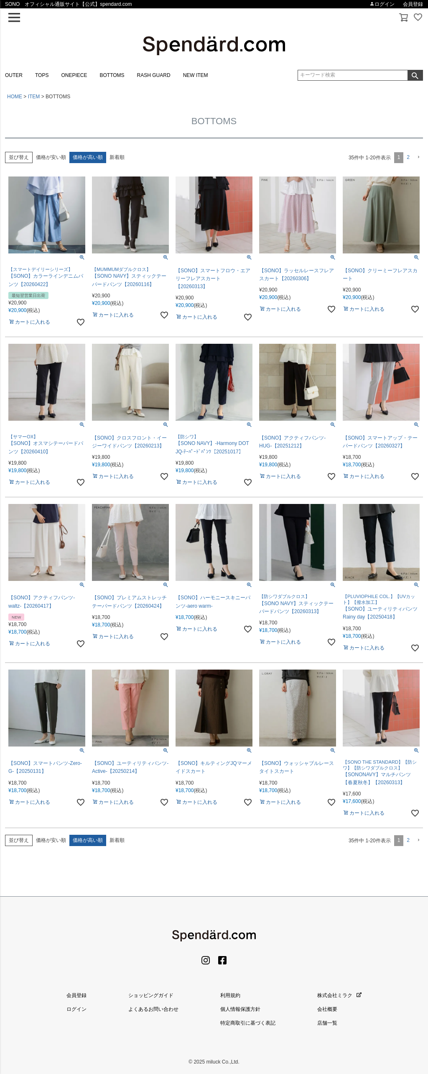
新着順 (117, 157)
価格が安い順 (51, 157)
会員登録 (413, 4)
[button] (418, 157)
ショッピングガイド (150, 995)
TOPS (41, 75)
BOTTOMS (111, 75)
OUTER (14, 75)
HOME (14, 97)
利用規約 (230, 995)
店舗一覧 (327, 1023)
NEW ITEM (195, 75)
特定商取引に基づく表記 (247, 1023)
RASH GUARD (154, 75)
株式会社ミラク (339, 995)
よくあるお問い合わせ (153, 1009)
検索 (415, 75)
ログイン (382, 4)
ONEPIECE (74, 75)
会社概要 (327, 1009)
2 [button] (408, 157)
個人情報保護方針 (240, 1009)
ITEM (34, 97)
